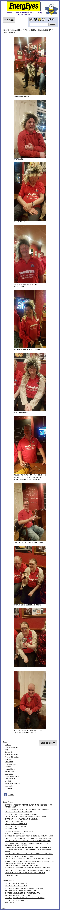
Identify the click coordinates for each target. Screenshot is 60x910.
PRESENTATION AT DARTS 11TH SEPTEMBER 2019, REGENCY (27, 809)
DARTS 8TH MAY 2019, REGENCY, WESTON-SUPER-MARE (25, 816)
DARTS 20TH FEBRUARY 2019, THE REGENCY (21, 819)
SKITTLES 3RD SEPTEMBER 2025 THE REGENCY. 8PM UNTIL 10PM (29, 836)
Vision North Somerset (12, 783)
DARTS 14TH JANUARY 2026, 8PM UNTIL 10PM (21, 865)
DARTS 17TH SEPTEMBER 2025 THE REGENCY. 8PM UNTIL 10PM (28, 838)
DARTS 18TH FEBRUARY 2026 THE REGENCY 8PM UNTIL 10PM (27, 870)
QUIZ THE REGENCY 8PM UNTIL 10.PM (19, 856)
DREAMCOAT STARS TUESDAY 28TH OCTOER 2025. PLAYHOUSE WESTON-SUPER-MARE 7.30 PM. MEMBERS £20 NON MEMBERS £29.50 (28, 849)
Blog (6, 749)
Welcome (8, 745)
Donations (8, 788)
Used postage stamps (12, 776)
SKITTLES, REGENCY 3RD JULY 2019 (18, 895)
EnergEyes (23, 6)
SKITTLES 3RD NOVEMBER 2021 (16, 883)
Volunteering (9, 786)
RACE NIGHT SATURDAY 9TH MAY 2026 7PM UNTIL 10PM (25, 873)
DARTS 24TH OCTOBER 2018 (15, 826)
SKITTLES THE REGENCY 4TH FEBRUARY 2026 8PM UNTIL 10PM (28, 868)
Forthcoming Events (11, 754)
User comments (10, 779)
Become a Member (11, 747)
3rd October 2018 (11, 829)
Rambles (8, 766)
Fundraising (9, 759)
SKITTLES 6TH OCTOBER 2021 (16, 886)
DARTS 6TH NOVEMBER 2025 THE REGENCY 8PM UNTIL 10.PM (27, 859)
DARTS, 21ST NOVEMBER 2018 (16, 824)
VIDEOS (8, 781)
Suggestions (9, 774)
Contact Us (8, 752)
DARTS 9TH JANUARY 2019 (14, 821)
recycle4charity (10, 769)
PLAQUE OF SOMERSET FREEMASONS (19, 831)
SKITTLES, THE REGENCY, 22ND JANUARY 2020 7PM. (24, 888)
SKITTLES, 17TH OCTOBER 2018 (16, 900)
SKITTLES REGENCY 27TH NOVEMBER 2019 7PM (22, 893)
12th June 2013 (10, 903)
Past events (9, 762)
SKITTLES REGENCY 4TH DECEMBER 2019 (20, 890)
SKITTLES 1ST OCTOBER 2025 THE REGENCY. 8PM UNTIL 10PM (28, 841)
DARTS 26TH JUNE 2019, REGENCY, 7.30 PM (21, 814)
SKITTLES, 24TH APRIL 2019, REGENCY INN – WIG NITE (24, 898)
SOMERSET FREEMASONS (14, 833)
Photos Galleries (10, 764)
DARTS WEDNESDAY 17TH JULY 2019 (18, 812)
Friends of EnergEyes (12, 757)
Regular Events (10, 771)
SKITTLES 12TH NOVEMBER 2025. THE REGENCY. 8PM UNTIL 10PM (29, 854)
